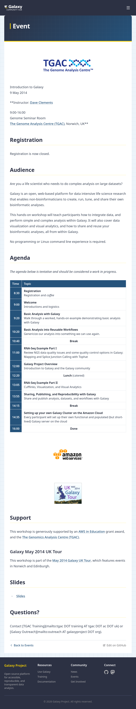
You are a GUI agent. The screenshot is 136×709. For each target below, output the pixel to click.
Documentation (47, 681)
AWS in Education (91, 531)
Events (74, 676)
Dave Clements (41, 102)
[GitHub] (106, 672)
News (74, 671)
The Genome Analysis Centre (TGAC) (37, 124)
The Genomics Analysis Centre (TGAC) (50, 537)
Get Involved (78, 681)
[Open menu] (128, 7)
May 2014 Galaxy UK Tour (71, 560)
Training (42, 676)
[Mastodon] (112, 672)
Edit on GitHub (114, 645)
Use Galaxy (44, 671)
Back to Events (21, 645)
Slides (20, 596)
